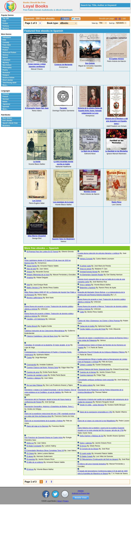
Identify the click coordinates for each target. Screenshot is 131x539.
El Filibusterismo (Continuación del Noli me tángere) (99, 459)
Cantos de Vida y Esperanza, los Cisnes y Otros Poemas (99, 321)
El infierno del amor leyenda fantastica (92, 464)
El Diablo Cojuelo (86, 456)
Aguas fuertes (32, 266)
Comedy (6, 42)
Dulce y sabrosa (86, 443)
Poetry (5, 70)
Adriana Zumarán (86, 259)
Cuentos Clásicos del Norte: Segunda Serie (94, 369)
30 (116, 18)
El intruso (30, 469)
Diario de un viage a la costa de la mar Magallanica (97, 421)
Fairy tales (7, 45)
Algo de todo (31, 269)
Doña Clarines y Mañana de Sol (91, 436)
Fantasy (6, 26)
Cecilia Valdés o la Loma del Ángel (93, 329)
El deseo (30, 456)
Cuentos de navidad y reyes (37, 375)
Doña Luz (30, 443)
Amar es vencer (86, 269)
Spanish (6, 107)
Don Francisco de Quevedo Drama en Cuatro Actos (43, 438)
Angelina (30, 278)
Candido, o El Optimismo (36, 319)
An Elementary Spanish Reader (91, 275)
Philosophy (7, 68)
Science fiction (8, 78)
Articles (81, 491)
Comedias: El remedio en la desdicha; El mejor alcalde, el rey (47, 345)
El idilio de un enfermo (35, 462)
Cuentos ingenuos (86, 375)
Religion (6, 75)
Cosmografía (31, 365)
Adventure (7, 37)
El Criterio (30, 453)
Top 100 (6, 18)
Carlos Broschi (32, 326)
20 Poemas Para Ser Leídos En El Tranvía (42, 252)
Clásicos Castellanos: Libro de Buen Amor (42, 336)
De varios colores (86, 385)
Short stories (8, 80)
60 (120, 18)
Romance (6, 73)
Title (100, 23)
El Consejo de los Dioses (89, 449)
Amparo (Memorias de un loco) (38, 275)
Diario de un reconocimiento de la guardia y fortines (43, 421)
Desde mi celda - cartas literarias (92, 405)
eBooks (64, 23)
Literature (6, 60)
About (59, 501)
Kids (4, 21)
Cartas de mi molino (87, 326)
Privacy (65, 501)
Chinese (6, 94)
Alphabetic (120, 23)
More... (5, 85)
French (5, 97)
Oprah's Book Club (10, 123)
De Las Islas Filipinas (34, 385)
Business (6, 126)
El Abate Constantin (34, 446)
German (6, 99)
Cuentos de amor (33, 372)
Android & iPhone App (81, 493)
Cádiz (82, 312)
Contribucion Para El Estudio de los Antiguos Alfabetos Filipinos (101, 352)
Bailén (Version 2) (33, 288)
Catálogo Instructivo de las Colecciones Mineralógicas (44, 331)
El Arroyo (83, 446)
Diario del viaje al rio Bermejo (37, 426)
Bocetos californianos (35, 298)
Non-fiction (7, 65)
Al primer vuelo (85, 266)
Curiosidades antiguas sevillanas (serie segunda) (96, 380)
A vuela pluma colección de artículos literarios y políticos (98, 253)
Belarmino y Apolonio (88, 288)
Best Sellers (7, 118)
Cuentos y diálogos (34, 378)
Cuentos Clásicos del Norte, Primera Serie (42, 368)
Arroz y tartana (85, 285)
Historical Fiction (9, 52)
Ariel (28, 285)
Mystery (6, 28)
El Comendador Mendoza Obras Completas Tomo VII (44, 450)
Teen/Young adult (9, 83)
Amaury (29, 272)
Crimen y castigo (86, 365)
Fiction (5, 23)
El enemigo (31, 459)
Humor (5, 57)
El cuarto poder (85, 453)
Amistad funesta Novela (89, 272)
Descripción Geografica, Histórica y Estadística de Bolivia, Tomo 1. (49, 407)
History (5, 55)
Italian (5, 102)
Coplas (29, 358)
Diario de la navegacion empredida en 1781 (96, 412)
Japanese (6, 104)
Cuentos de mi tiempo (88, 372)
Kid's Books (7, 121)
